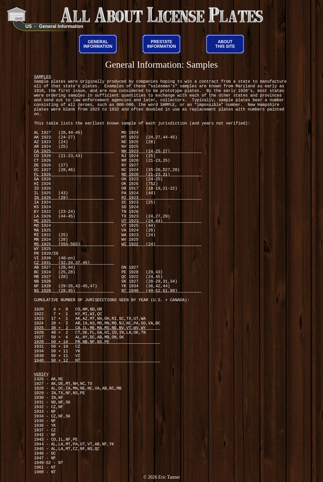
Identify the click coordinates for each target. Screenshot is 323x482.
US (28, 26)
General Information (61, 26)
